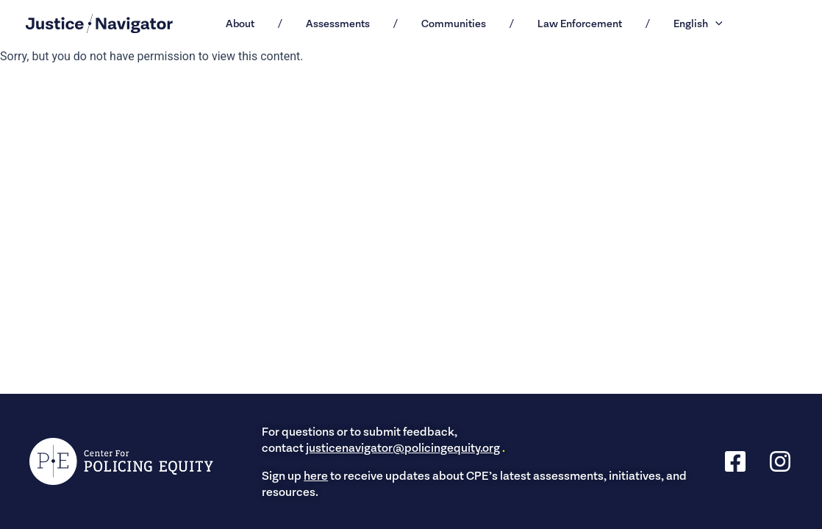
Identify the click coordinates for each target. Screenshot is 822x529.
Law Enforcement (579, 23)
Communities (453, 23)
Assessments (338, 23)
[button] (715, 23)
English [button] (698, 23)
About (240, 23)
